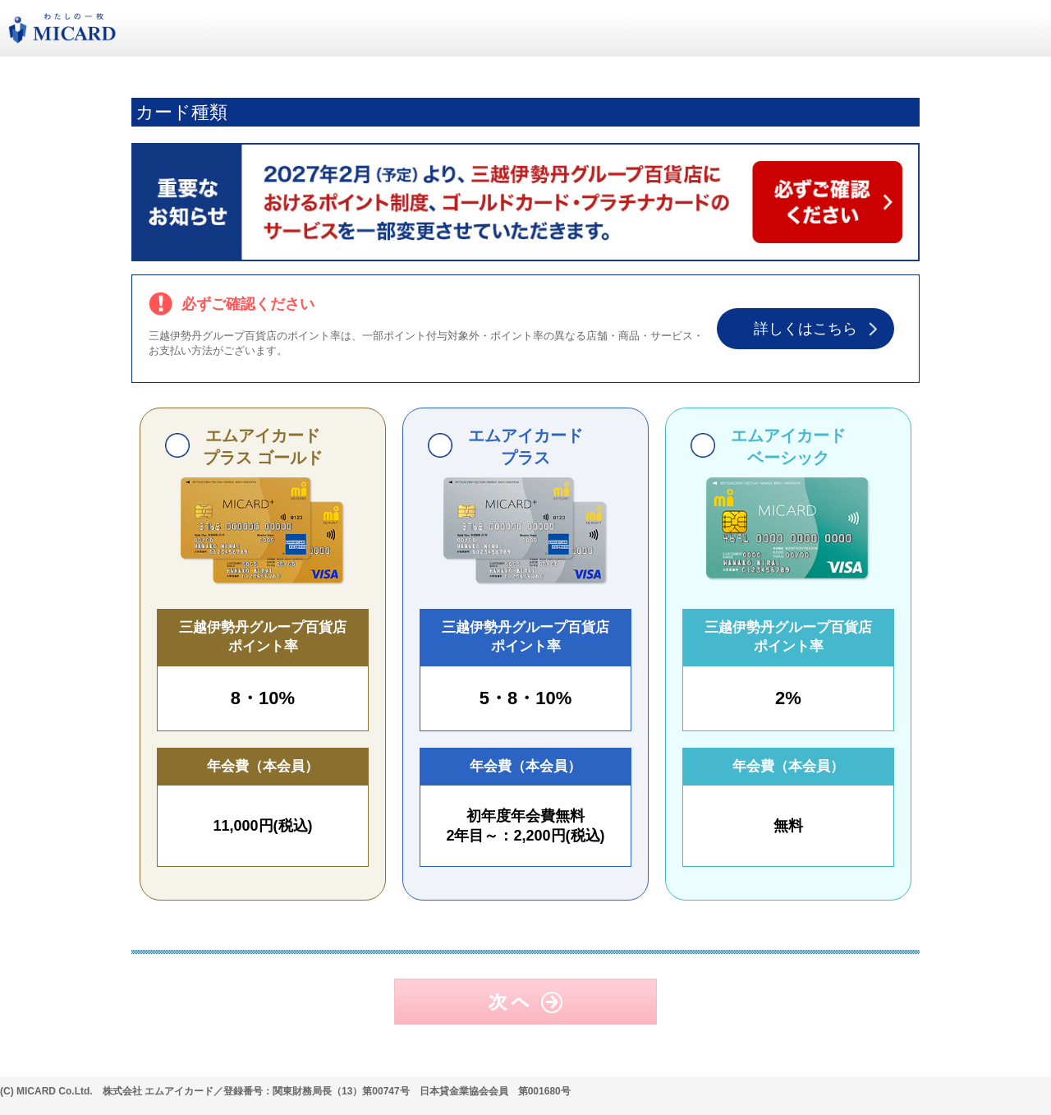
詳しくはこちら (805, 328)
